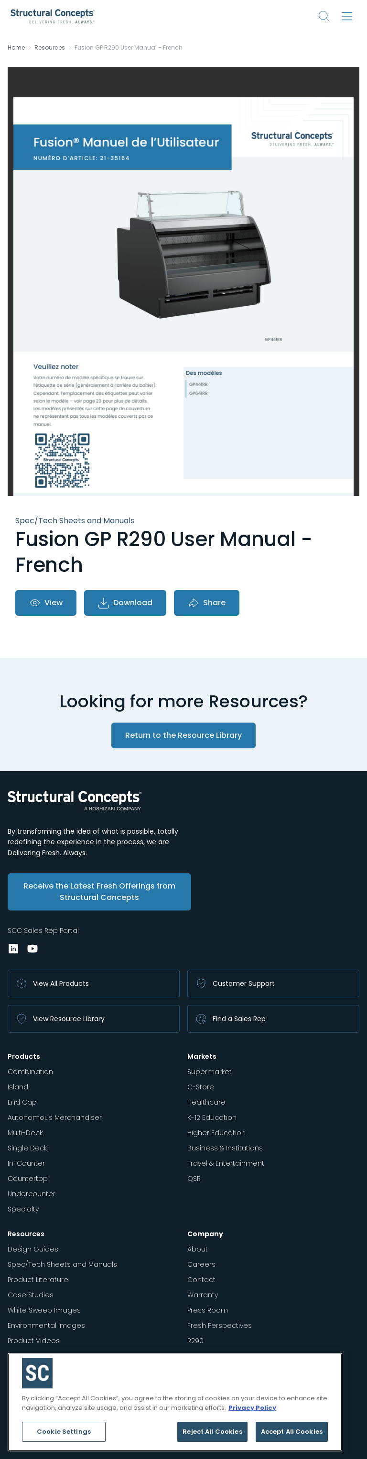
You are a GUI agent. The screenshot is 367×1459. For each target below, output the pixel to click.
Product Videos (34, 1340)
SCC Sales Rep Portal (43, 930)
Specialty (23, 1209)
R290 (195, 1340)
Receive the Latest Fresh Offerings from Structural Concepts (99, 891)
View (46, 603)
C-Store (200, 1087)
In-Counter (26, 1163)
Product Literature (38, 1279)
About (197, 1249)
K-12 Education (212, 1117)
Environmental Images (46, 1325)
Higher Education (216, 1133)
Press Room (207, 1310)
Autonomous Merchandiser (55, 1117)
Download (125, 603)
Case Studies (31, 1295)
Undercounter (31, 1194)
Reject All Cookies (212, 1431)
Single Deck (27, 1148)
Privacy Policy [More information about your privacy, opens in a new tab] (252, 1407)
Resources (49, 48)
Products (24, 1056)
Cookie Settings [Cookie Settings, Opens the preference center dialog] (64, 1431)
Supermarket (209, 1071)
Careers (201, 1264)
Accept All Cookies (292, 1431)
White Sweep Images (44, 1310)
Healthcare (206, 1102)
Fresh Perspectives (219, 1325)
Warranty (202, 1295)
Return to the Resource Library (183, 735)
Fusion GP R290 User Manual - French (129, 48)
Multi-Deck (25, 1133)
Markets (201, 1056)
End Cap (22, 1102)
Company (205, 1234)
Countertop (28, 1178)
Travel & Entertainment (225, 1163)
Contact (201, 1279)
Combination (30, 1071)
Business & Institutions (225, 1148)
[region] (175, 1402)
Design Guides (33, 1249)
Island (18, 1087)
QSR (194, 1178)
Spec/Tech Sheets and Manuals (62, 1264)
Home (16, 48)
